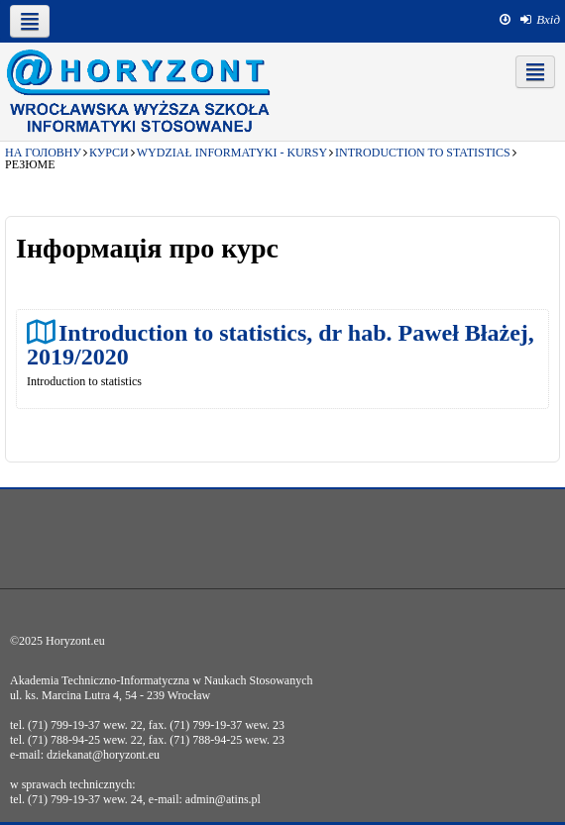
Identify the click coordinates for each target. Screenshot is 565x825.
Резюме (30, 164)
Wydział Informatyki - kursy (232, 152)
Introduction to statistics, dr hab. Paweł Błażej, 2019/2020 (280, 344)
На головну (43, 152)
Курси (109, 152)
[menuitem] (540, 20)
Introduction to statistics (422, 152)
